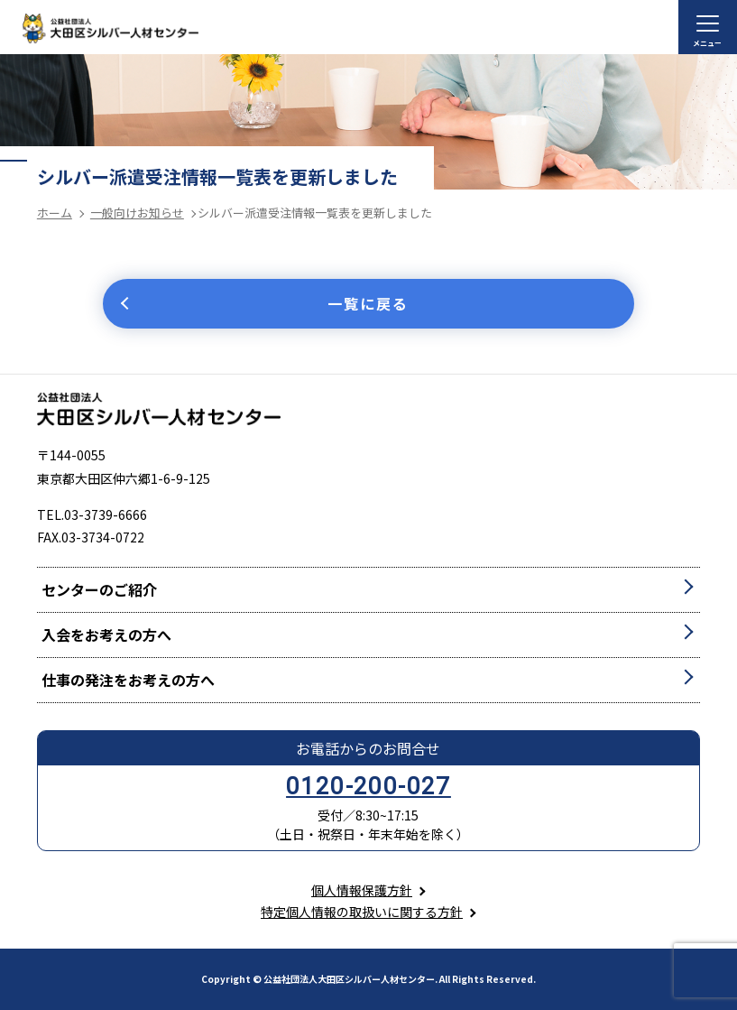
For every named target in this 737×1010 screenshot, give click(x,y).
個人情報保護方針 (361, 890)
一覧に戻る (368, 303)
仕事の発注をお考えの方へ (128, 679)
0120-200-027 (368, 786)
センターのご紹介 (99, 589)
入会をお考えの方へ (106, 634)
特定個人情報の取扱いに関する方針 (362, 912)
